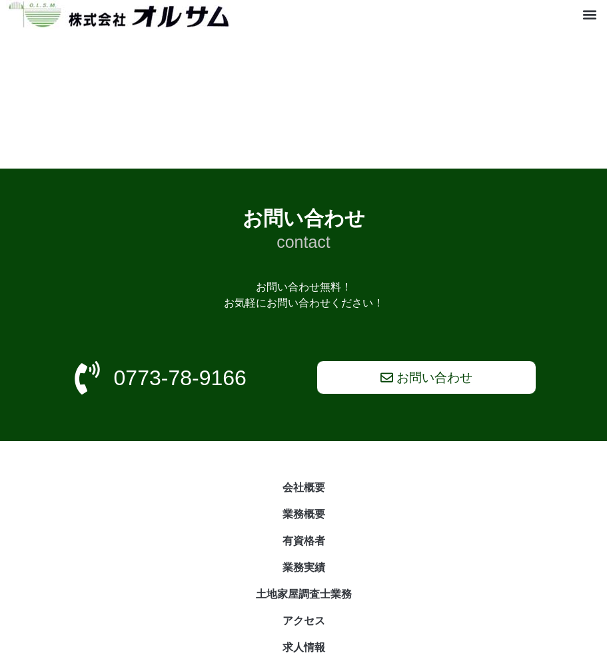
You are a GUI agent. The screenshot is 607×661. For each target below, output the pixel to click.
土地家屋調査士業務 (304, 594)
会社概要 (304, 487)
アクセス (304, 620)
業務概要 (304, 514)
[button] (590, 15)
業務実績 (304, 567)
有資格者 (304, 540)
